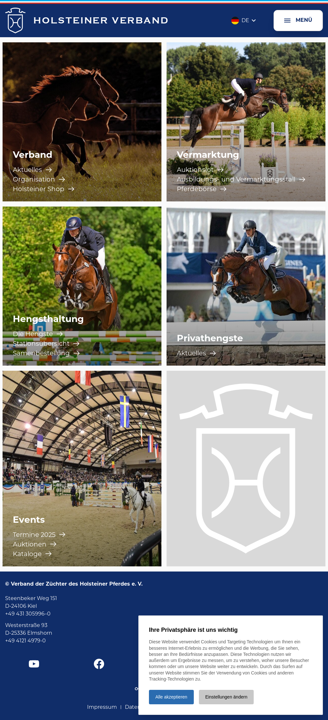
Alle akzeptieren (171, 696)
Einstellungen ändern (226, 696)
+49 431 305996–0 (28, 614)
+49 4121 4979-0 (25, 641)
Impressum (102, 707)
